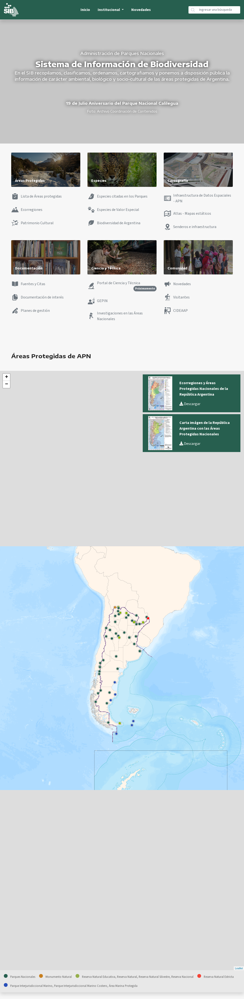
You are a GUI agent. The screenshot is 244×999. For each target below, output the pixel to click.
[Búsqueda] (218, 10)
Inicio (85, 9)
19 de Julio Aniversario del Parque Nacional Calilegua (122, 103)
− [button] (6, 384)
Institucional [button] (109, 9)
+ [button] (6, 377)
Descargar (189, 404)
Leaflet (239, 968)
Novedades (141, 9)
